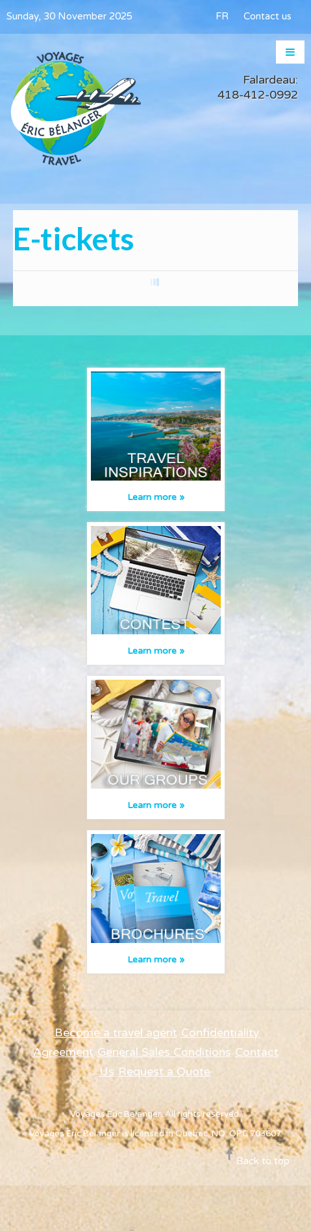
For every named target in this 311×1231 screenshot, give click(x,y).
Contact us (267, 16)
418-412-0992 (258, 95)
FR (222, 16)
